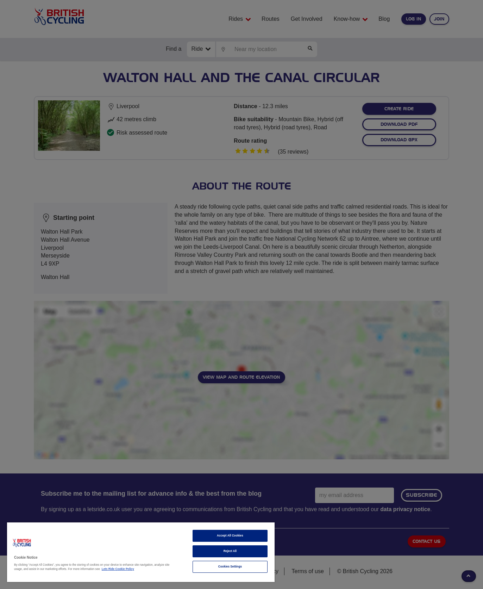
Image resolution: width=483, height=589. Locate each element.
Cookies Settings (230, 566)
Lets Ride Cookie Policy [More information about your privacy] (118, 569)
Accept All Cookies (230, 535)
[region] (141, 552)
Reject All (230, 551)
